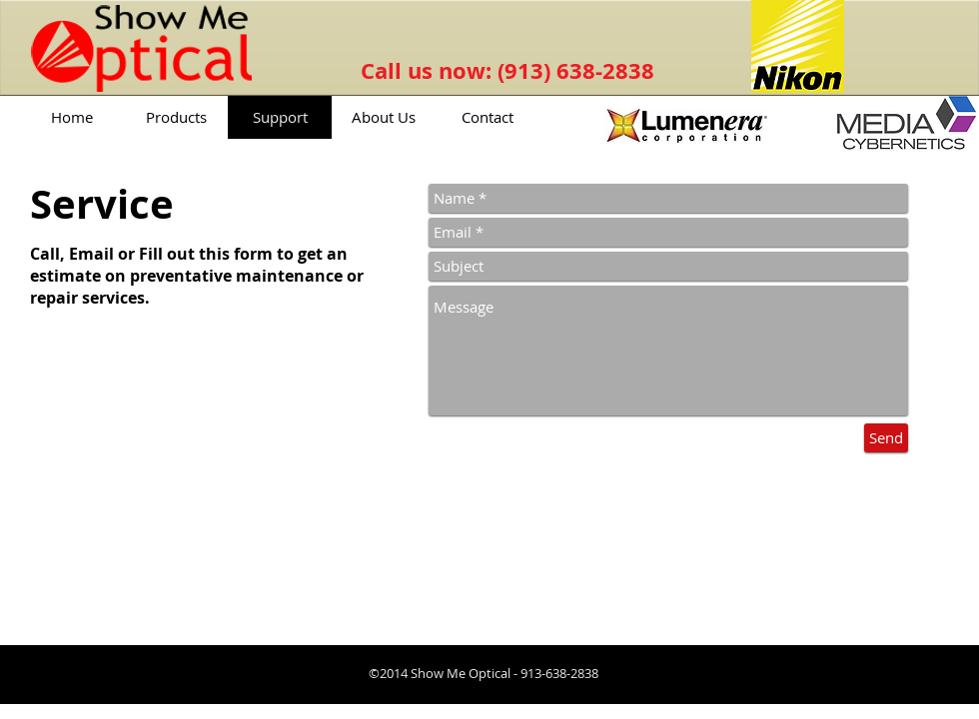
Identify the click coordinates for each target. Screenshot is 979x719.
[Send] (886, 437)
